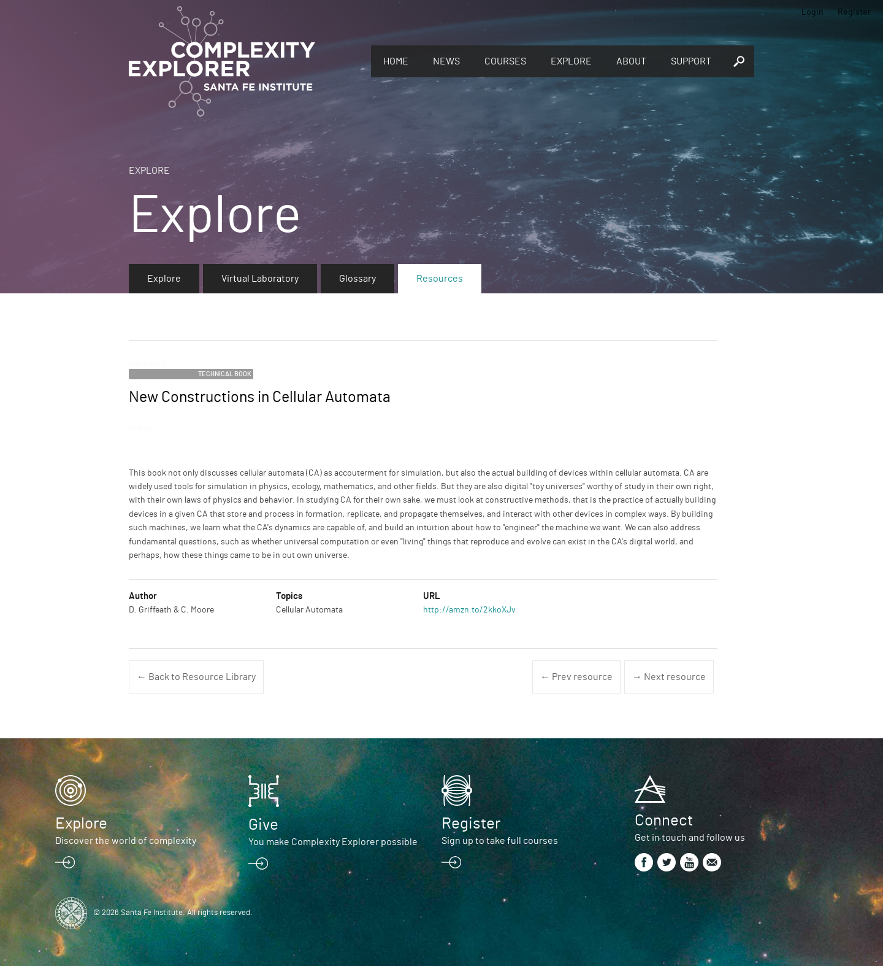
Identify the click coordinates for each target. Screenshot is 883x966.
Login (812, 12)
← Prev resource (576, 677)
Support (691, 61)
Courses (505, 61)
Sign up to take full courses (500, 841)
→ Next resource (669, 677)
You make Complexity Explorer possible (333, 842)
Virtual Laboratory (260, 279)
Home (395, 61)
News (446, 61)
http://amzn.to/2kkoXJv (469, 610)
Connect (664, 821)
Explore (571, 61)
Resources (439, 279)
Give (263, 825)
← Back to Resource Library (196, 677)
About (631, 61)
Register (854, 12)
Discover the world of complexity (125, 841)
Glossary (357, 279)
